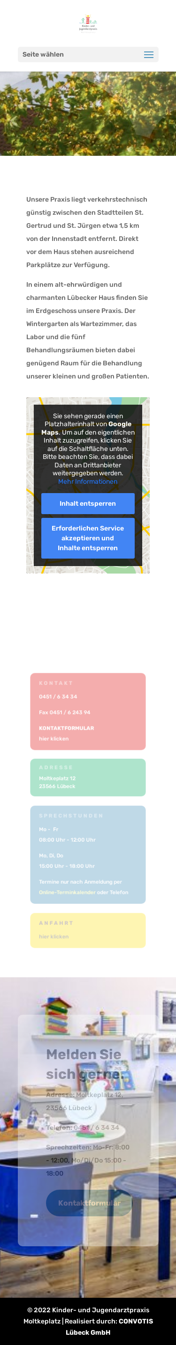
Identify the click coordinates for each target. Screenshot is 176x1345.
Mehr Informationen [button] (88, 481)
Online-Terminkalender (68, 892)
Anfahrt (57, 923)
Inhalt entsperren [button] (88, 504)
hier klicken (54, 738)
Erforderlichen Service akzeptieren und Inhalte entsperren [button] (88, 538)
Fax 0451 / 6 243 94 (65, 713)
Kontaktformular (89, 1203)
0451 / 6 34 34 (59, 697)
